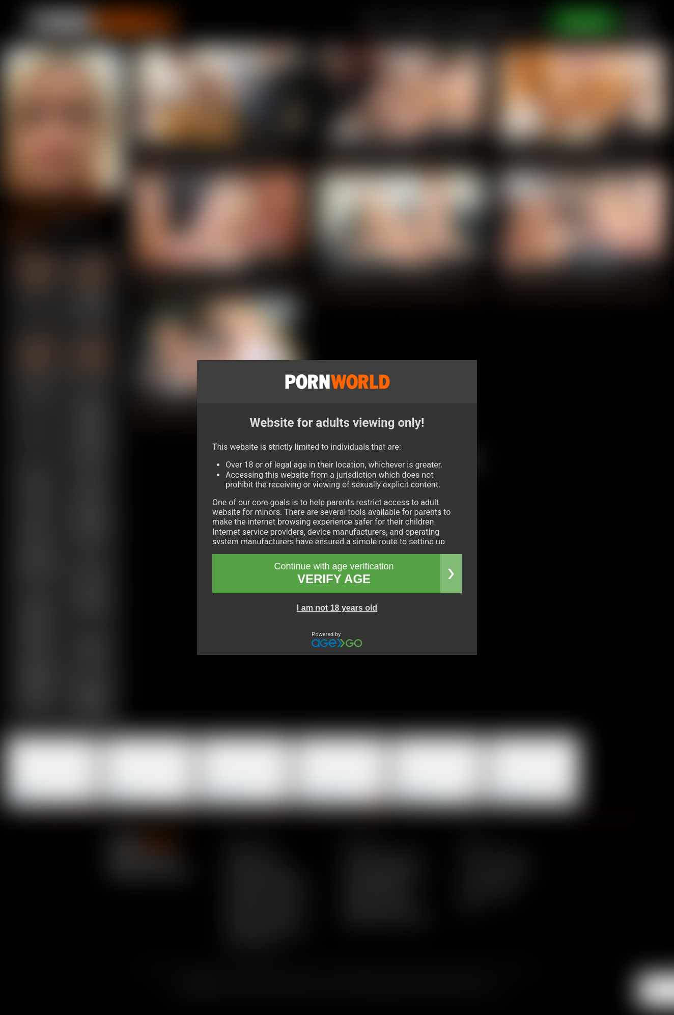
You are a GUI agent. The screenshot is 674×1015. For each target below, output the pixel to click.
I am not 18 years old (337, 607)
